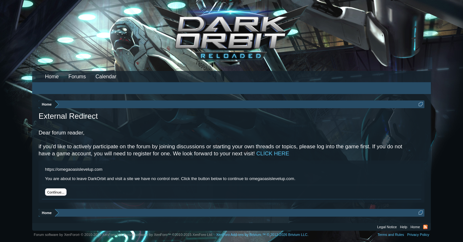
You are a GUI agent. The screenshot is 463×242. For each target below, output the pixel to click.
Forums (77, 76)
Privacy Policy (418, 235)
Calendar (105, 76)
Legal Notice (387, 227)
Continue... (55, 192)
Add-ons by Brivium (262, 235)
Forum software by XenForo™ (168, 235)
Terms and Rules (390, 235)
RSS (425, 227)
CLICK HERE (272, 154)
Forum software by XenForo (78, 235)
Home (52, 76)
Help (403, 227)
